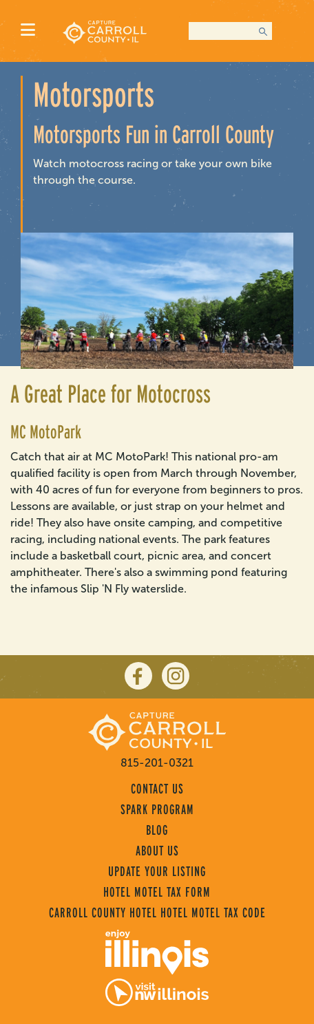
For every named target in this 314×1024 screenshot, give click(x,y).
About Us (157, 850)
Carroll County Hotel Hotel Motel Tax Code (157, 912)
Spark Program (157, 809)
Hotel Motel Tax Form (157, 891)
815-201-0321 (157, 763)
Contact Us (157, 788)
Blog (157, 830)
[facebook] (138, 676)
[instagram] (175, 676)
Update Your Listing (157, 871)
